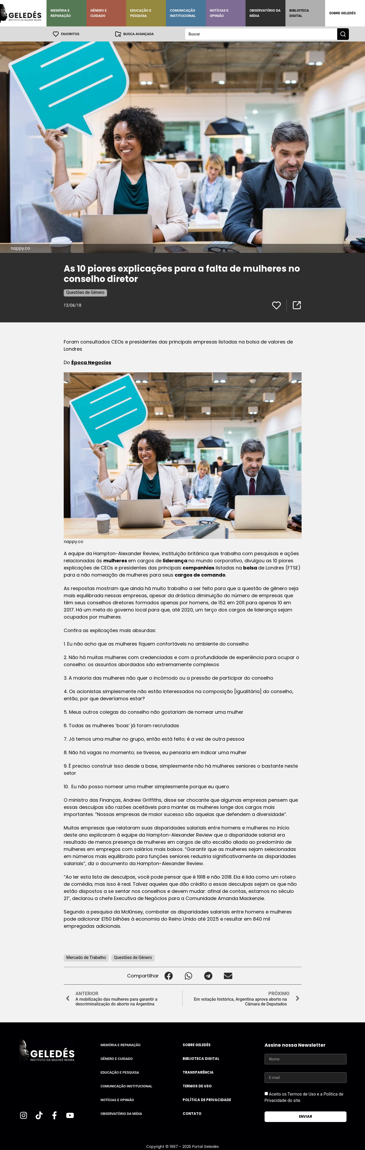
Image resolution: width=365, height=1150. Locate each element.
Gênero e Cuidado (98, 13)
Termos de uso (197, 1085)
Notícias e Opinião (219, 13)
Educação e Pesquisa (140, 13)
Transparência (198, 1072)
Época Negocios (91, 362)
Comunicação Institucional (183, 13)
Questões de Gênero (85, 292)
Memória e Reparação (60, 13)
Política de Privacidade (207, 1099)
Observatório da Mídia (265, 13)
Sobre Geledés (342, 13)
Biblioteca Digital (299, 13)
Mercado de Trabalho (86, 957)
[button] (169, 975)
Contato (192, 1113)
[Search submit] (343, 34)
